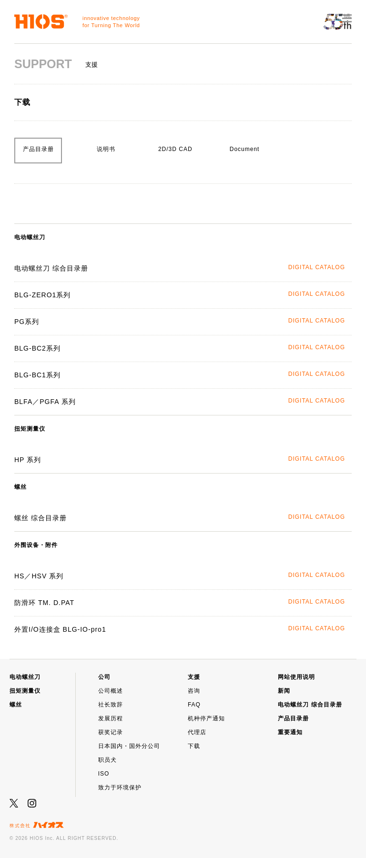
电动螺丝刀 (25, 677)
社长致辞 (110, 704)
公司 (104, 677)
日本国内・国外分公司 (129, 746)
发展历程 (110, 718)
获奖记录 (110, 732)
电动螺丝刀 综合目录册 (310, 704)
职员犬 (107, 760)
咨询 (194, 690)
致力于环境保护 (120, 787)
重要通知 (290, 732)
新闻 (284, 690)
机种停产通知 (206, 718)
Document (245, 149)
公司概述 (110, 690)
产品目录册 (38, 149)
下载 (194, 746)
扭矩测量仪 (25, 690)
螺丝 (16, 704)
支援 (194, 677)
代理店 (197, 732)
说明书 (106, 149)
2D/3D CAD (175, 149)
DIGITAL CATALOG (316, 267)
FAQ (194, 704)
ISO (104, 773)
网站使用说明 (296, 677)
